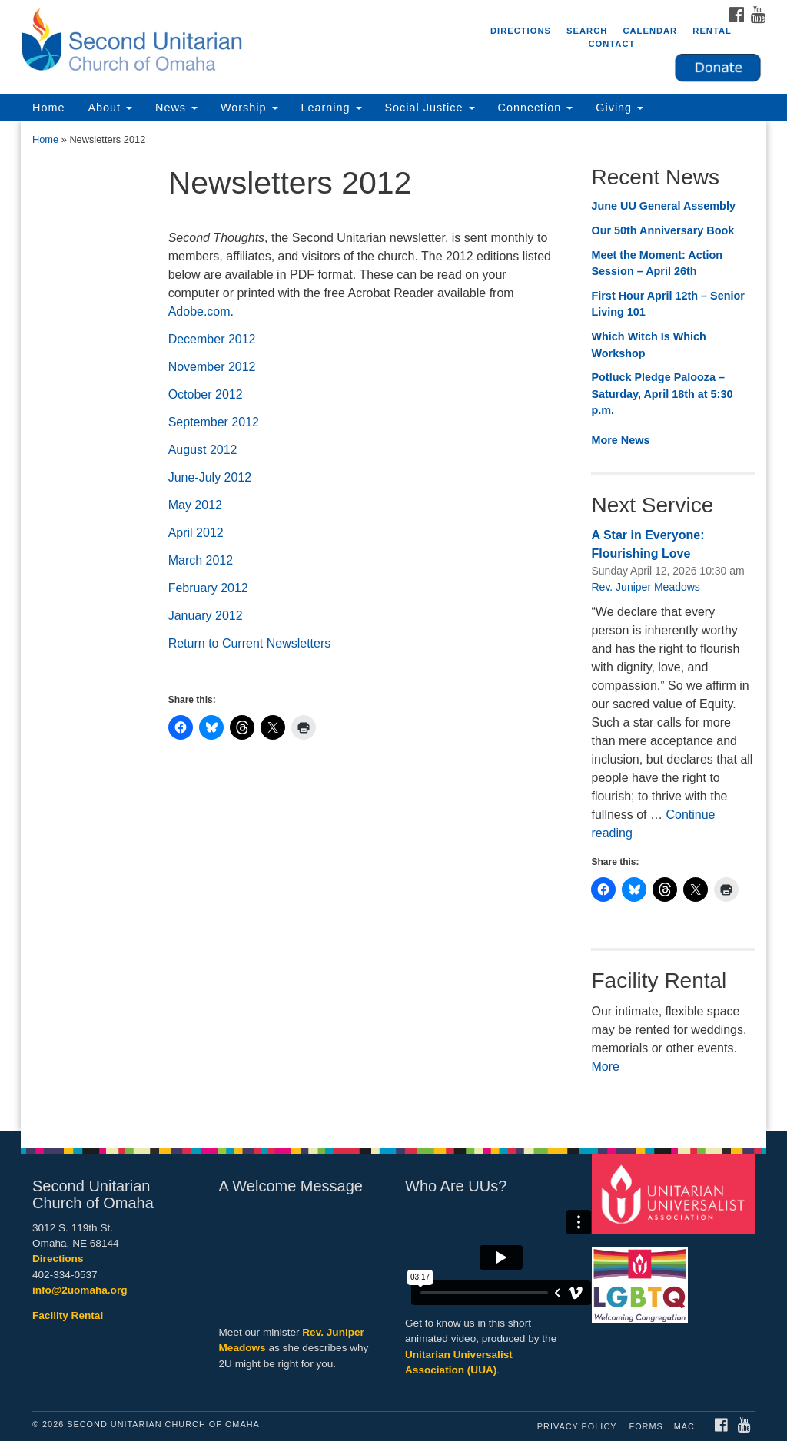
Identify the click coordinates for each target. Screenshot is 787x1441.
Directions (520, 30)
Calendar (650, 30)
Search (586, 30)
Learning (331, 107)
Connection (535, 107)
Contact (611, 43)
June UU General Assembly (663, 206)
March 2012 (201, 560)
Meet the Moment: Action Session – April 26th (656, 263)
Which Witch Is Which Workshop (648, 344)
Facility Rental (67, 1315)
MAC (684, 1426)
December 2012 (212, 339)
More (605, 1066)
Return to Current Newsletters (249, 643)
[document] (393, 626)
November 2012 (212, 366)
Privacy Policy (577, 1426)
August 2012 (202, 449)
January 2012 (205, 615)
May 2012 (195, 505)
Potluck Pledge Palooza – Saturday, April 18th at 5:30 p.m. (661, 393)
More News (620, 440)
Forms (646, 1426)
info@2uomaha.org (80, 1290)
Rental (712, 30)
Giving (619, 107)
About (110, 107)
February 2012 (208, 588)
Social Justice (430, 107)
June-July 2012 (210, 477)
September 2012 (213, 422)
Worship (249, 107)
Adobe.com (199, 311)
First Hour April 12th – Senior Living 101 (667, 304)
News (176, 107)
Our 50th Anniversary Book (662, 230)
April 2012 (196, 532)
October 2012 (205, 394)
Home (48, 107)
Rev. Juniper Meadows (645, 587)
